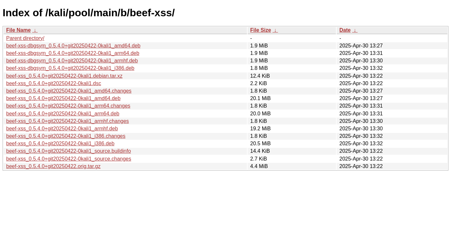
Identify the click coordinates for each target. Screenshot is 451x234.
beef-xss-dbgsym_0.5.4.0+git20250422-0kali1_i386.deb (70, 68)
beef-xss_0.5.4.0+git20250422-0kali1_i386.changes (65, 136)
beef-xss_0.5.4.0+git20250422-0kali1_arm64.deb (62, 113)
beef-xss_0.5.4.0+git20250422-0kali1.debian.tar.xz (64, 76)
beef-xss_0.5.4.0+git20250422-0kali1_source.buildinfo (68, 151)
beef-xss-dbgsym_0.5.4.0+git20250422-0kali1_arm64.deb (72, 53)
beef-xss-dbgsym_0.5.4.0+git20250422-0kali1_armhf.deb (72, 60)
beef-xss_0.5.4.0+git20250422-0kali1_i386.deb (60, 143)
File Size (260, 30)
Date (345, 30)
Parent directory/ (25, 38)
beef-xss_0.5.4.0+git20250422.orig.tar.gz (53, 166)
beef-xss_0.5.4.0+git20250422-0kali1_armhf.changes (67, 121)
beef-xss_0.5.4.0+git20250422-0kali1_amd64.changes (69, 91)
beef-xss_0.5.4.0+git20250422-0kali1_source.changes (68, 159)
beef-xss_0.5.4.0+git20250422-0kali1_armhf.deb (62, 128)
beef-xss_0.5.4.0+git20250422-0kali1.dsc (53, 83)
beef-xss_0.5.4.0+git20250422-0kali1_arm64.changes (68, 106)
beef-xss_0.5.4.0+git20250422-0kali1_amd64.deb (63, 98)
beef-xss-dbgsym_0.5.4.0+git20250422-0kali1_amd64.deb (73, 45)
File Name (18, 30)
